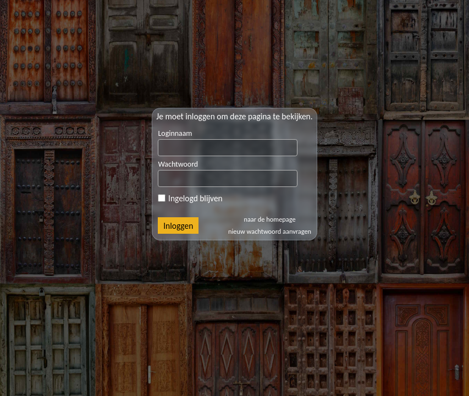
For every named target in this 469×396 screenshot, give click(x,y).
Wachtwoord (178, 164)
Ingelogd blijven (190, 198)
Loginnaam (175, 133)
